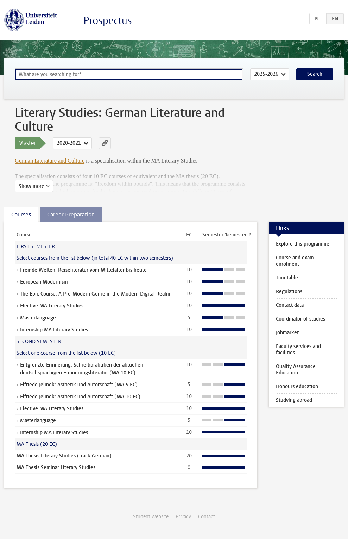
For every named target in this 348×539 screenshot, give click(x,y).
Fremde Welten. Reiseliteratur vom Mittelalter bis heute (83, 270)
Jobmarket (287, 332)
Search (314, 74)
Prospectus (107, 20)
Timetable (287, 277)
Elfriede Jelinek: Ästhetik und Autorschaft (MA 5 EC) (79, 384)
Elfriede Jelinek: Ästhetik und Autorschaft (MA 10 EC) (80, 396)
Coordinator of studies (300, 319)
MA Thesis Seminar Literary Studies (56, 467)
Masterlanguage (38, 318)
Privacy (183, 516)
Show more (31, 186)
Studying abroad (294, 400)
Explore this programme (302, 244)
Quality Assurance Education (296, 369)
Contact (206, 516)
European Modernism (44, 282)
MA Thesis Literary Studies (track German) (64, 455)
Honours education (297, 386)
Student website (151, 516)
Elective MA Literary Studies (51, 306)
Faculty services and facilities (298, 349)
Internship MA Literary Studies (54, 329)
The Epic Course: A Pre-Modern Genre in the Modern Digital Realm (95, 294)
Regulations (289, 291)
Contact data (290, 305)
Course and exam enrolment (295, 260)
